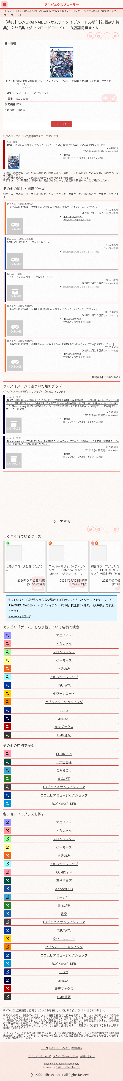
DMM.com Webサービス (68, 1067)
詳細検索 (77, 1048)
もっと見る (61, 124)
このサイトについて (39, 1056)
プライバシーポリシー (65, 1056)
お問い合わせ (87, 1056)
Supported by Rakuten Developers (61, 1063)
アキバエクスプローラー (61, 4)
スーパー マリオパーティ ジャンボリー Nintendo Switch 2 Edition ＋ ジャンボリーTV (68, 570)
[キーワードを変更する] (19, 616)
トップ (8, 11)
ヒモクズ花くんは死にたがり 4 (24, 568)
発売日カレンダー (60, 1048)
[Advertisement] (61, 495)
